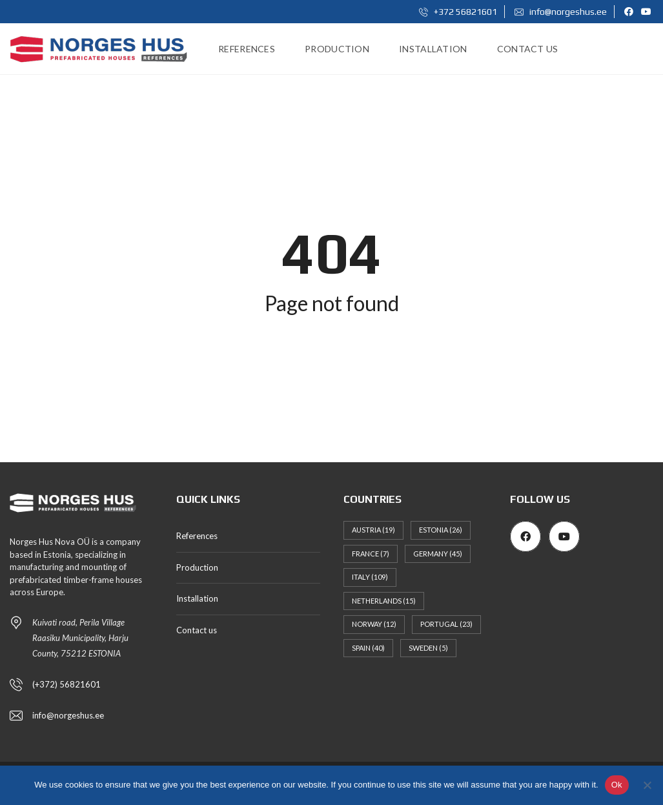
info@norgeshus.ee (561, 11)
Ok (616, 785)
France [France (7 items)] (370, 553)
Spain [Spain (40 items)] (368, 648)
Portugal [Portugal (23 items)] (446, 624)
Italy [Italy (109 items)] (370, 577)
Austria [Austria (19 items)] (373, 529)
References (197, 536)
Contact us (196, 630)
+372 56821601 (458, 11)
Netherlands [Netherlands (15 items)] (384, 600)
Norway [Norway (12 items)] (374, 624)
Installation (197, 598)
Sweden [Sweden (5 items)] (428, 648)
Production (197, 567)
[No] (646, 785)
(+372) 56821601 (66, 684)
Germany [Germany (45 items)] (437, 553)
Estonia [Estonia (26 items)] (440, 529)
